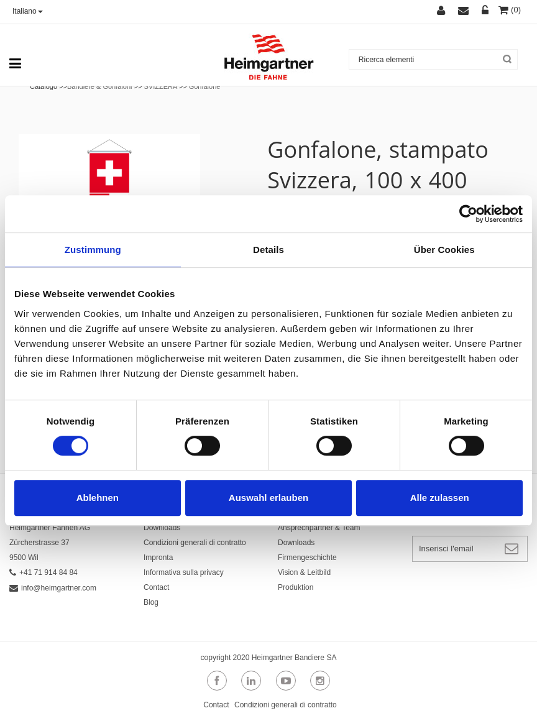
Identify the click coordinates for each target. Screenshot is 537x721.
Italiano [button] (27, 11)
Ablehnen (97, 497)
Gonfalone (205, 86)
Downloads (162, 527)
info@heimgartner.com (52, 588)
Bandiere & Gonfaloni (99, 86)
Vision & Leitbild (304, 572)
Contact (156, 587)
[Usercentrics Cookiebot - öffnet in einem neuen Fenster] (468, 213)
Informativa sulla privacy (184, 572)
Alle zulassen (439, 497)
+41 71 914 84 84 (43, 572)
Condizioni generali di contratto (195, 542)
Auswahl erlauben (268, 497)
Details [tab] (268, 249)
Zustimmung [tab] (93, 249)
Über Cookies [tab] (444, 249)
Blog (151, 602)
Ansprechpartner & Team (319, 527)
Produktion (295, 587)
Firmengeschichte (307, 557)
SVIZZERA (160, 86)
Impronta (158, 557)
